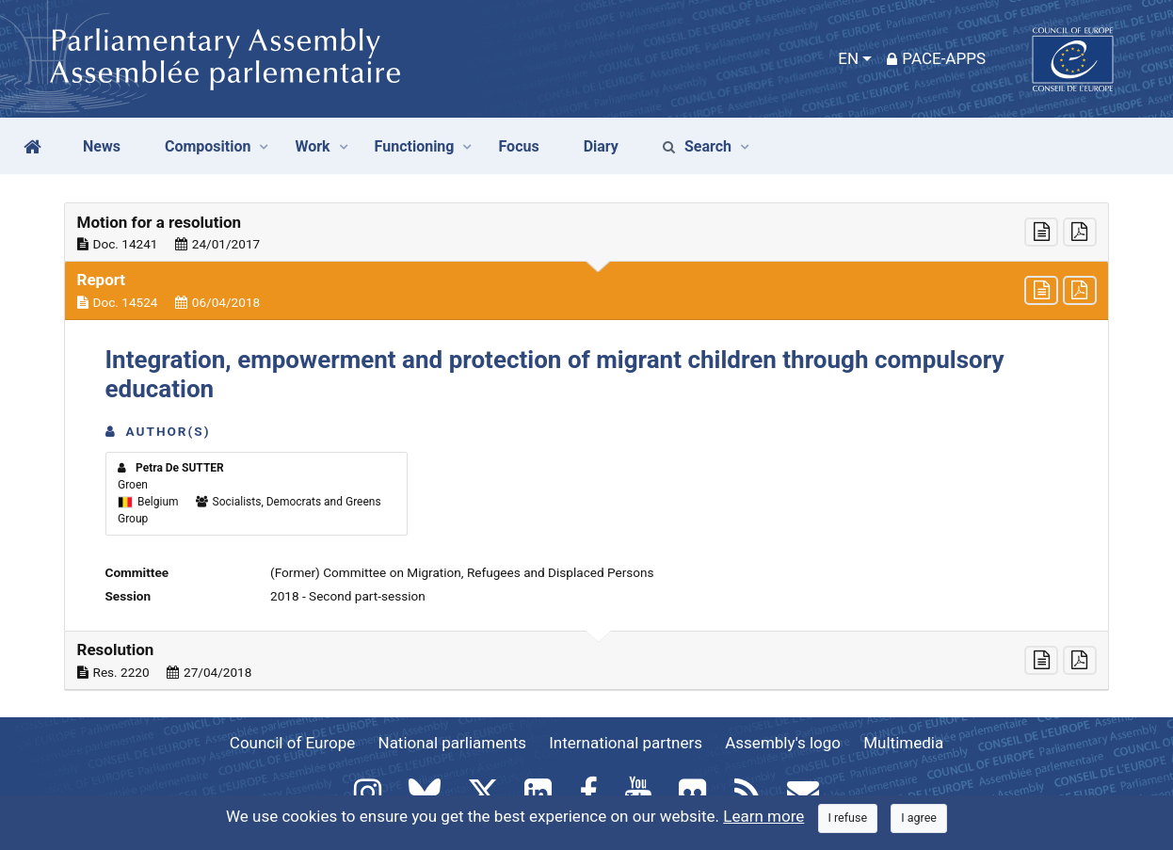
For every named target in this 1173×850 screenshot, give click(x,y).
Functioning (415, 146)
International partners (625, 742)
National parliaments (452, 742)
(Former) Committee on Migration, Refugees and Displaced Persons (462, 572)
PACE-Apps (936, 58)
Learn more (763, 816)
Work (312, 146)
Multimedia (903, 742)
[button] (586, 232)
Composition (208, 146)
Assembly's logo (783, 742)
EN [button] (848, 58)
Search (697, 146)
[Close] (848, 818)
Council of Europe (292, 742)
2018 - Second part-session (348, 595)
